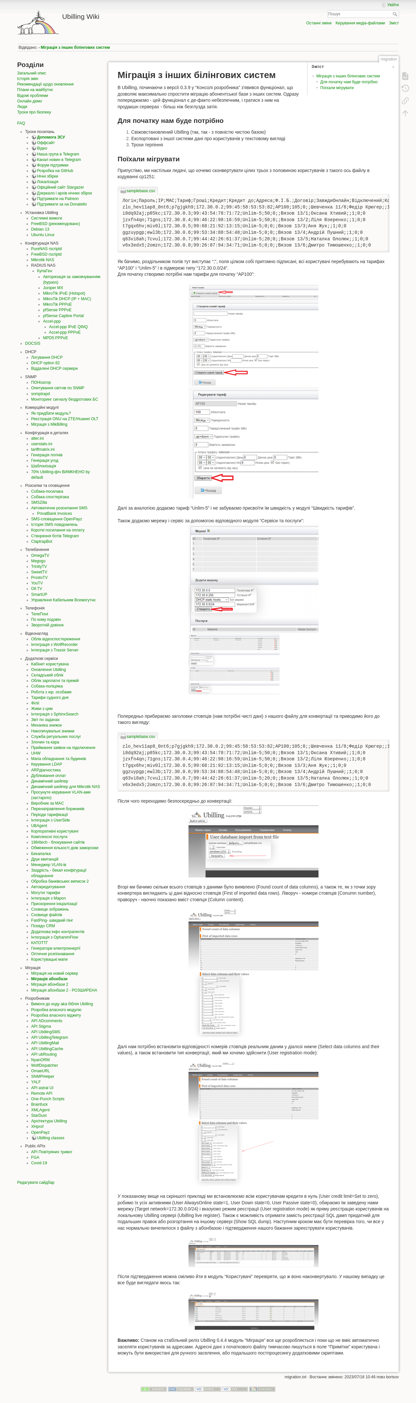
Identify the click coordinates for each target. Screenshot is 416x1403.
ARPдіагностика (46, 770)
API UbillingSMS (45, 1032)
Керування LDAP (46, 764)
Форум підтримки (53, 165)
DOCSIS (32, 343)
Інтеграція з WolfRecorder (54, 644)
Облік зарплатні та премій (55, 680)
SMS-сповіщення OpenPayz (56, 519)
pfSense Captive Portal (63, 316)
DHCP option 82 (45, 363)
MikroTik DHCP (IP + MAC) (67, 299)
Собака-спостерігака (50, 497)
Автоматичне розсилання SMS (59, 508)
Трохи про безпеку (34, 112)
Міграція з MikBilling (49, 424)
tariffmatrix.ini (43, 449)
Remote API (41, 1093)
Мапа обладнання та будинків (58, 758)
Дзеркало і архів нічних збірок (64, 193)
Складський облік (47, 675)
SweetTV (39, 572)
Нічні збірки (47, 176)
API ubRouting (44, 1054)
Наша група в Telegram (58, 154)
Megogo (38, 561)
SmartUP (39, 594)
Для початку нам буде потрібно (348, 82)
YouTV (37, 583)
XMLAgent (40, 1110)
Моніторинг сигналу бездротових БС (64, 399)
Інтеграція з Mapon (48, 898)
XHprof (37, 1126)
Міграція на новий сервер (54, 973)
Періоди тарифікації (49, 814)
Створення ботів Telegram (55, 536)
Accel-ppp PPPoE (65, 332)
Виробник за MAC (47, 803)
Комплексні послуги (49, 837)
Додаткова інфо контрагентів (57, 931)
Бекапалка (41, 853)
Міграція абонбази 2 (49, 984)
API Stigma (41, 1026)
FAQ (21, 123)
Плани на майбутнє (35, 89)
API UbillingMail (45, 1043)
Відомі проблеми (32, 95)
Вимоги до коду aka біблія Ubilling (62, 1004)
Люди (22, 106)
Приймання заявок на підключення (63, 747)
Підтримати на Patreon (58, 198)
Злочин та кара (45, 742)
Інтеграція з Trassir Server (55, 650)
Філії (35, 703)
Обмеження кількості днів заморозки (64, 848)
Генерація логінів (47, 455)
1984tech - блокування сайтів (58, 842)
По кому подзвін (46, 619)
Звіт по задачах (45, 719)
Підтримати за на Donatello (62, 204)
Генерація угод (44, 460)
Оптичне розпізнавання (52, 954)
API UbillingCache (47, 1049)
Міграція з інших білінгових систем (75, 47)
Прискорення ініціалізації (54, 904)
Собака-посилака (47, 491)
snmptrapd (40, 394)
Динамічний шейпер (49, 781)
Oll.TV (36, 588)
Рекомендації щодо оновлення (45, 84)
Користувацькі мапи (49, 959)
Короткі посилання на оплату (57, 530)
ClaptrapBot (41, 541)
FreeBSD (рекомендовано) (55, 223)
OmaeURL (40, 1071)
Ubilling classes (50, 1138)
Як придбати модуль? (51, 413)
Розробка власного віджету (56, 1015)
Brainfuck (39, 1104)
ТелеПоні (39, 614)
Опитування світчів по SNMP (57, 388)
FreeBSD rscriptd (46, 254)
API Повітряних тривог (51, 1152)
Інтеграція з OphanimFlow (54, 937)
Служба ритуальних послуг (56, 736)
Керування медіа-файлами (360, 23)
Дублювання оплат (48, 775)
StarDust (39, 1115)
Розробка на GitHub (55, 170)
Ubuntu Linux (43, 235)
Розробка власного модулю (56, 1010)
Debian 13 (40, 229)
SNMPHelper (42, 1076)
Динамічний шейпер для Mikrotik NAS (65, 786)
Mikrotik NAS (42, 260)
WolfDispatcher (44, 1065)
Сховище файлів (46, 915)
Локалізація (47, 182)
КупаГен (44, 271)
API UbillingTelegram (49, 1037)
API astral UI (42, 1088)
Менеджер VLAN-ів (48, 864)
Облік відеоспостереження (55, 639)
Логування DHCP (47, 357)
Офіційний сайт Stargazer (60, 187)
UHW (36, 753)
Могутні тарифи (45, 892)
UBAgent (39, 825)
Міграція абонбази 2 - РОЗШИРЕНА (64, 990)
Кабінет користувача (50, 664)
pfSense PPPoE (57, 310)
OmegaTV (40, 555)
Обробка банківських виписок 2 (60, 881)
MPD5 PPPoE (55, 338)
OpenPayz (40, 1132)
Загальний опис (31, 73)
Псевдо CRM (43, 926)
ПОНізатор (41, 382)
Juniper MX (53, 288)
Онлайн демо (29, 101)
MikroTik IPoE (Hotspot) (64, 293)
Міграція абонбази (49, 979)
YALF (36, 1082)
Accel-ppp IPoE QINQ (68, 327)
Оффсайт (46, 142)
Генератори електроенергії (56, 948)
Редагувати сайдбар (36, 1182)
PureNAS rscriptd (46, 249)
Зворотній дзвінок (47, 625)
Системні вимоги (46, 218)
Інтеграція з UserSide (50, 820)
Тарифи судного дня (50, 697)
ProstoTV (39, 577)
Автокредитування (48, 887)
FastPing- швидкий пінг (52, 920)
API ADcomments (46, 1021)
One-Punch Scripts (48, 1099)
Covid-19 (39, 1163)
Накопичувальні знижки (52, 731)
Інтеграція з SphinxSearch (55, 714)
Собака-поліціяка (47, 686)
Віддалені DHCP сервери (54, 368)
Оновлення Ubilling (48, 669)
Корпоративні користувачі (54, 831)
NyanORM (40, 1060)
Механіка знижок (46, 725)
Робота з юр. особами (51, 692)
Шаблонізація (43, 466)
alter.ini (37, 438)
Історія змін (27, 78)
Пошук (396, 14)
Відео (42, 148)
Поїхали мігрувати (337, 88)
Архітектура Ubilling (49, 1121)
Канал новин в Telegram (59, 159)
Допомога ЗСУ (51, 137)
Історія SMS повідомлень (54, 524)
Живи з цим (42, 708)
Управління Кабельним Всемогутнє (63, 600)
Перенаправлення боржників (57, 809)
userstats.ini (41, 444)
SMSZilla (39, 502)
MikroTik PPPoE (57, 304)
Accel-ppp (51, 321)
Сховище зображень (50, 909)
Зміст (394, 23)
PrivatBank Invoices (54, 513)
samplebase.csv (140, 191)
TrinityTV (39, 566)
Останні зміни (319, 23)
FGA (35, 1157)
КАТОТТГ (39, 943)
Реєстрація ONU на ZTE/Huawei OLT (64, 419)
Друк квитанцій (44, 859)
